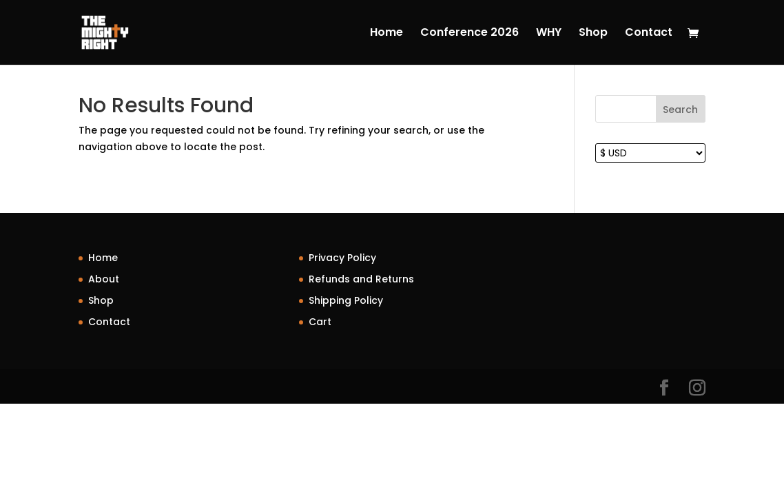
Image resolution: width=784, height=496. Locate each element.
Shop (593, 34)
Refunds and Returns (361, 279)
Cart (320, 322)
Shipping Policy (346, 300)
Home (386, 34)
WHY (548, 34)
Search (680, 109)
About (103, 279)
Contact (648, 34)
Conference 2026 (469, 34)
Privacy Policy (342, 258)
